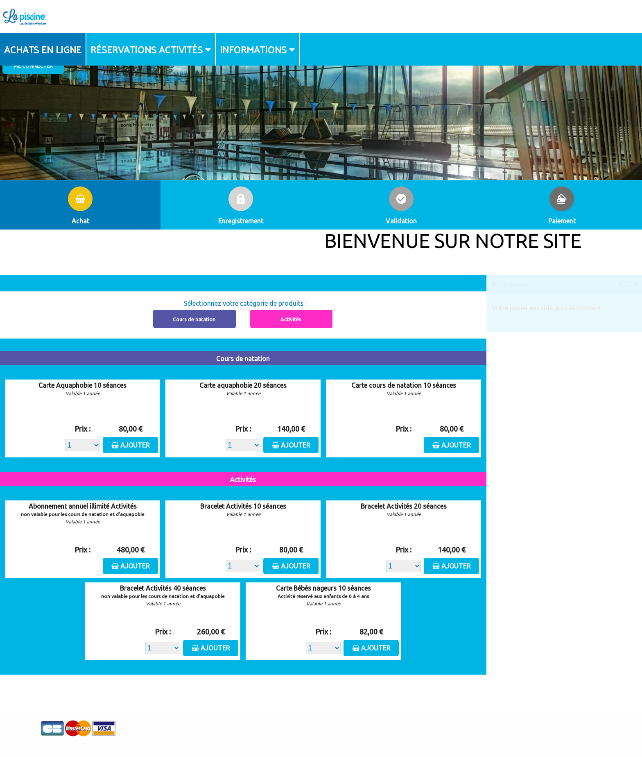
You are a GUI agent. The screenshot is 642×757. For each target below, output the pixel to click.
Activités (290, 319)
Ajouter (135, 445)
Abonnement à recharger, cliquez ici (248, 280)
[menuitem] (43, 49)
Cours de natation (194, 319)
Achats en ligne (42, 49)
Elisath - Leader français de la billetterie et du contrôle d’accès (321, 734)
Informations (253, 49)
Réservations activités (146, 49)
